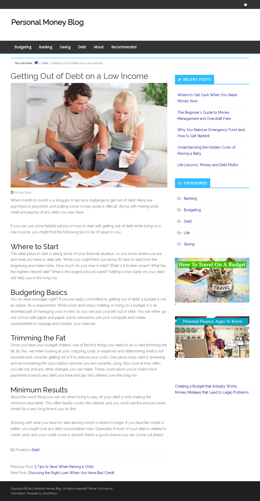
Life (187, 233)
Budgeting (22, 47)
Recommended (123, 47)
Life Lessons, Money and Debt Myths (207, 165)
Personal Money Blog (47, 488)
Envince (103, 488)
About (99, 47)
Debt (82, 47)
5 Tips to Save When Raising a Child (64, 467)
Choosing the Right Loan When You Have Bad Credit (71, 473)
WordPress (50, 493)
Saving (65, 47)
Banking (45, 47)
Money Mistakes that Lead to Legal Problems (212, 392)
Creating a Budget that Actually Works (206, 386)
